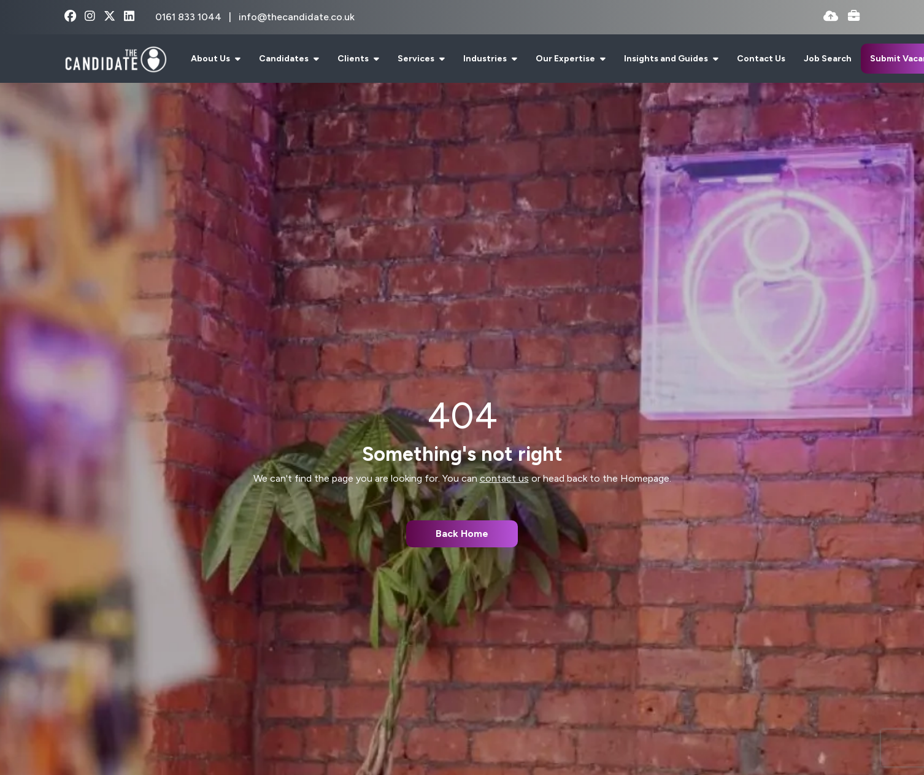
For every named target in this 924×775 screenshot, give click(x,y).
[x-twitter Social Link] (109, 17)
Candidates (284, 58)
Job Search (828, 58)
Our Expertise (566, 58)
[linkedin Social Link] (129, 17)
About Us (211, 58)
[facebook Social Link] (70, 17)
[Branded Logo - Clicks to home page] (115, 59)
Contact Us (761, 58)
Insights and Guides (667, 58)
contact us (504, 478)
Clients (354, 58)
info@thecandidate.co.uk (297, 17)
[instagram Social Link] (90, 17)
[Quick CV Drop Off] (830, 17)
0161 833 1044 (189, 17)
